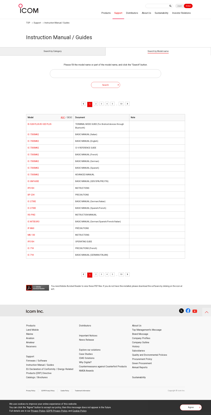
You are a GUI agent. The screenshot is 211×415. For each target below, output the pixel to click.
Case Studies (86, 357)
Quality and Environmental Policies (149, 358)
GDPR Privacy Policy (51, 394)
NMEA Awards (86, 374)
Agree (191, 408)
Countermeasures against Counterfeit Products (103, 369)
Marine (29, 337)
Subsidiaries (138, 354)
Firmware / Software (36, 364)
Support (118, 13)
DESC (69, 120)
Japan (179, 6)
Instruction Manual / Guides (57, 23)
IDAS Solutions (86, 361)
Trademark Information (91, 394)
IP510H (31, 191)
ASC (63, 120)
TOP (28, 23)
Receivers (31, 349)
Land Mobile (32, 333)
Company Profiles (141, 341)
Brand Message (140, 337)
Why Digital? (85, 365)
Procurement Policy (142, 362)
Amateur (30, 345)
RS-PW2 (31, 218)
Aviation (30, 341)
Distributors (132, 13)
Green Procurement (142, 366)
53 (123, 107)
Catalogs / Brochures (37, 380)
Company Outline (140, 345)
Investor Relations (181, 13)
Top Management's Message (147, 333)
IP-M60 (31, 231)
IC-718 (31, 251)
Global (188, 6)
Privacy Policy (31, 394)
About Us (146, 13)
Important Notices (88, 339)
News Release (86, 343)
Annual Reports (139, 370)
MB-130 (31, 238)
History (136, 349)
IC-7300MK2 (33, 138)
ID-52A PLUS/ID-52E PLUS (39, 127)
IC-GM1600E (33, 184)
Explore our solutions (89, 353)
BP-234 (31, 198)
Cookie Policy (70, 394)
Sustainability (161, 13)
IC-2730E (32, 205)
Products (106, 13)
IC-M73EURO (33, 225)
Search (105, 88)
